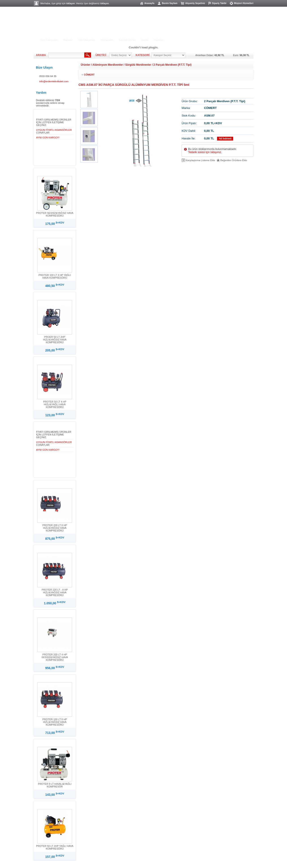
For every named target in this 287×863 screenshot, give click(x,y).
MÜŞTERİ (243, 36)
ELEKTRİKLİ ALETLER (54, 33)
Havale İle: (188, 138)
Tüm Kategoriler (49, 40)
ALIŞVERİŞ (188, 36)
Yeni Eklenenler (86, 40)
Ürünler (85, 64)
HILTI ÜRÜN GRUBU (121, 33)
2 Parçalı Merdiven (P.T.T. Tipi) (172, 64)
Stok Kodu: (189, 115)
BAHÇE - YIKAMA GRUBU (88, 33)
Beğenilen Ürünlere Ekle (233, 160)
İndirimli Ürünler (127, 40)
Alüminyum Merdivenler (107, 64)
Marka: (186, 108)
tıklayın (70, 3)
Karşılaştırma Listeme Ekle (200, 160)
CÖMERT (89, 74)
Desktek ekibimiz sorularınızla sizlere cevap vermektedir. (50, 103)
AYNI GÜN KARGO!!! (47, 138)
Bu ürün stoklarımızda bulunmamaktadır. (212, 150)
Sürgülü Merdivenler (138, 64)
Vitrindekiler (106, 40)
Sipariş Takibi (219, 3)
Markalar (68, 40)
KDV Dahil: (189, 130)
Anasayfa (149, 3)
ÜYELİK (214, 36)
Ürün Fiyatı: (189, 123)
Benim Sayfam (169, 3)
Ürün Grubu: (190, 101)
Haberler (158, 40)
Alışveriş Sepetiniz (195, 3)
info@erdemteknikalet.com (53, 81)
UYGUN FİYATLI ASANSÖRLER (54, 130)
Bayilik (144, 40)
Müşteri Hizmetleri (243, 3)
